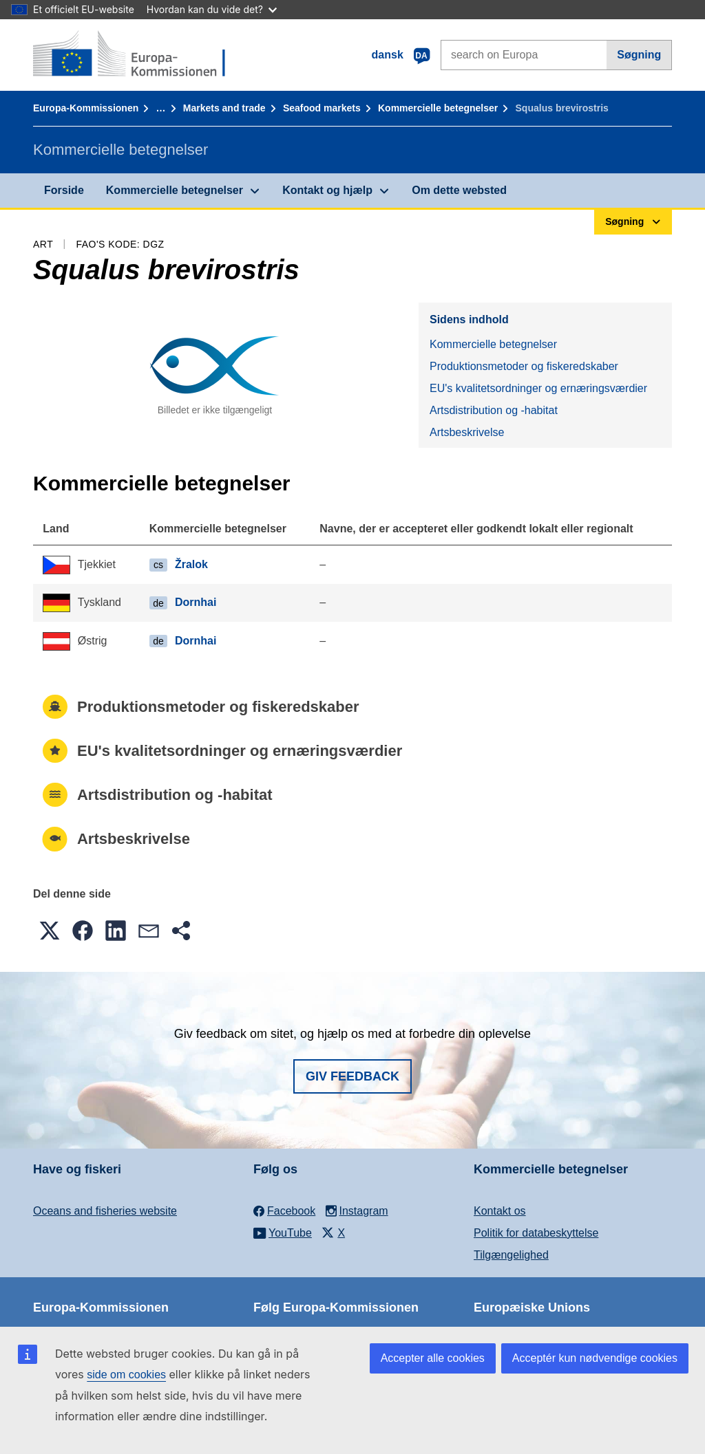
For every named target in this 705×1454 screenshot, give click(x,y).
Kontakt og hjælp (327, 190)
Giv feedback (352, 1076)
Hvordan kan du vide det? (212, 9)
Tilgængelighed (511, 1255)
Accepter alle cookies (433, 1358)
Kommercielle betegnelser (438, 107)
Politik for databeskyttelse (536, 1233)
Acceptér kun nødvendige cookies (594, 1358)
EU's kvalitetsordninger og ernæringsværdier (538, 388)
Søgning (639, 55)
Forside (64, 190)
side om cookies (126, 1374)
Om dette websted (459, 190)
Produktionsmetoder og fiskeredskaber (524, 366)
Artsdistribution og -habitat (494, 410)
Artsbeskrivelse (467, 432)
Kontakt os (500, 1211)
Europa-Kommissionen (85, 107)
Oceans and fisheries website (105, 1211)
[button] (49, 930)
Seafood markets (322, 107)
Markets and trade (224, 107)
